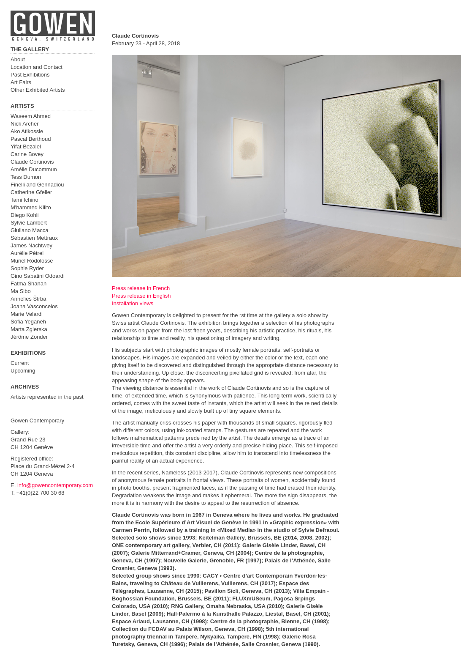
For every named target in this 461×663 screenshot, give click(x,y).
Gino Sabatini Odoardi (38, 276)
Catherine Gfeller (31, 192)
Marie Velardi (27, 314)
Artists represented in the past (47, 397)
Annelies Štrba (28, 299)
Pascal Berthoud (31, 139)
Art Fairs (21, 82)
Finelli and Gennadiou (37, 184)
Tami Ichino (24, 200)
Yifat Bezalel (26, 146)
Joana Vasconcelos (34, 306)
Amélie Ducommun (34, 169)
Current (20, 363)
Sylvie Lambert (29, 222)
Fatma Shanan (28, 283)
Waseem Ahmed (31, 116)
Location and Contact (36, 67)
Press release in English (141, 296)
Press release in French (141, 288)
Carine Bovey (27, 154)
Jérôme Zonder (29, 337)
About (18, 59)
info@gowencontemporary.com (55, 485)
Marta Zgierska (29, 329)
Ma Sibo (21, 291)
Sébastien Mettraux (34, 238)
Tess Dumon (26, 177)
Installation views (132, 303)
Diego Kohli (25, 215)
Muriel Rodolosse (32, 261)
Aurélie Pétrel (27, 253)
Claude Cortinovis (32, 162)
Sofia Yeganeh (28, 321)
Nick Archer (24, 124)
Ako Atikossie (27, 131)
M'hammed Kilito (31, 207)
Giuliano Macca (30, 230)
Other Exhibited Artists (38, 90)
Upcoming (23, 370)
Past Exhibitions (30, 74)
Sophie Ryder (27, 268)
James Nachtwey (31, 245)
